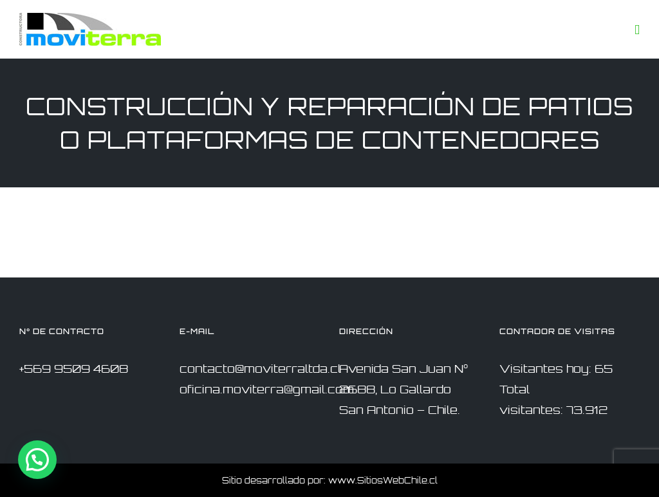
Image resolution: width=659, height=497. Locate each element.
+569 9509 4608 (73, 368)
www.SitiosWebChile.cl (383, 480)
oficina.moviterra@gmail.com (267, 389)
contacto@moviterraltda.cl (260, 368)
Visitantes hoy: (547, 368)
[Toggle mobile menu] (637, 30)
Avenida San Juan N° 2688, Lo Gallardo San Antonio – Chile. (403, 389)
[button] (37, 459)
